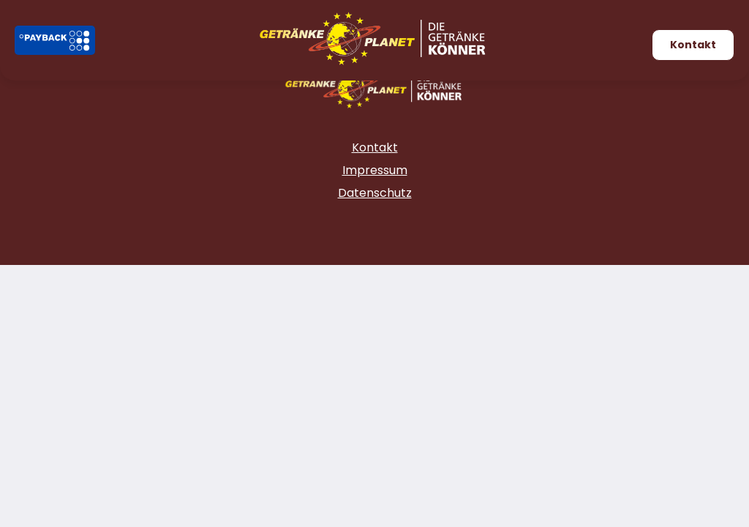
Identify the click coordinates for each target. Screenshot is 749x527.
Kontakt (693, 44)
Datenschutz (375, 192)
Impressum (374, 170)
